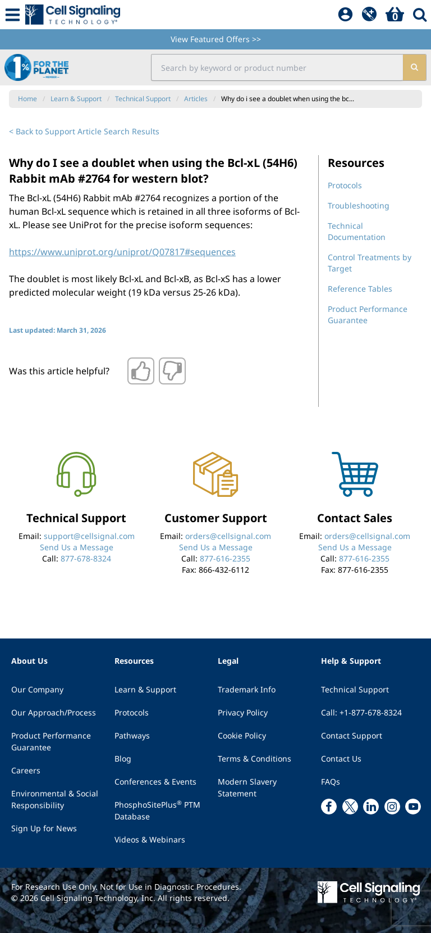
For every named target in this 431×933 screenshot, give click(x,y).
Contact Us (341, 758)
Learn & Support (145, 689)
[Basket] (395, 14)
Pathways (132, 735)
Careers (25, 770)
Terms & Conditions (254, 758)
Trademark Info (247, 689)
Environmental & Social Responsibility (54, 799)
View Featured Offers (216, 39)
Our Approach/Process (53, 712)
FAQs (330, 781)
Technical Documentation (357, 231)
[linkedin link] (371, 806)
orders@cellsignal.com (228, 536)
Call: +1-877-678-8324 (361, 712)
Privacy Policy (243, 712)
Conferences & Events (155, 781)
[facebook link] (329, 806)
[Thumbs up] (140, 370)
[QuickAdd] (369, 14)
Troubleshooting (358, 205)
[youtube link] (413, 806)
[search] (414, 67)
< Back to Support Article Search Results (84, 131)
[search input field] (276, 67)
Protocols (345, 185)
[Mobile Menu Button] (12, 14)
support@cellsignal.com (89, 536)
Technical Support (355, 689)
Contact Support (351, 735)
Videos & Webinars (149, 839)
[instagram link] (392, 806)
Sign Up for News (44, 828)
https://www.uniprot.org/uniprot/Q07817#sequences (122, 252)
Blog (122, 758)
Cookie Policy (242, 735)
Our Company (37, 689)
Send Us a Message (76, 547)
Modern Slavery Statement (247, 787)
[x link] (350, 806)
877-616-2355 (225, 558)
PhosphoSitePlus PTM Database (157, 810)
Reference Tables (360, 288)
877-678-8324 (86, 558)
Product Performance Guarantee (51, 741)
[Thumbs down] (172, 370)
